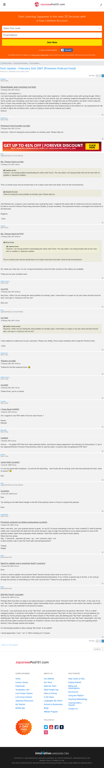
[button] (100, 4)
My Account (73, 692)
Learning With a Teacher (75, 704)
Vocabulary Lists (22, 690)
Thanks (4, 361)
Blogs (46, 708)
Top (102, 114)
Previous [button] (97, 75)
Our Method (49, 679)
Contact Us (73, 709)
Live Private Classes (24, 693)
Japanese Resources (24, 701)
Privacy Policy (44, 55)
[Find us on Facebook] (56, 727)
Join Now (52, 42)
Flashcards (20, 686)
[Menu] (4, 4)
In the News (49, 697)
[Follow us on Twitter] (46, 727)
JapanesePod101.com (81, 758)
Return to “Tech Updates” (10, 645)
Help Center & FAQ (76, 679)
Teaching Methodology (77, 699)
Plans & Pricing (50, 693)
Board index (7, 63)
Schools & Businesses (53, 704)
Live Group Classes (23, 697)
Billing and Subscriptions (74, 687)
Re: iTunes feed (8, 162)
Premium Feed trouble (11, 126)
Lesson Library (21, 682)
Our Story (48, 682)
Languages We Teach (53, 701)
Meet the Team (50, 686)
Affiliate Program (51, 712)
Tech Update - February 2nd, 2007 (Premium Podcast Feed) (38, 68)
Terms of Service (79, 763)
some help (6, 462)
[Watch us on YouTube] (51, 727)
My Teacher (20, 704)
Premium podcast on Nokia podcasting (19, 522)
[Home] (49, 6)
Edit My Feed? (7, 594)
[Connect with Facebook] (67, 50)
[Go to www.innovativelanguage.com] (52, 752)
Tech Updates (34, 63)
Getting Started (74, 682)
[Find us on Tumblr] (62, 727)
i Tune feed (6, 409)
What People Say (51, 690)
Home (17, 679)
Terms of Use (36, 55)
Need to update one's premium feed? (18, 563)
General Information (21, 63)
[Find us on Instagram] (46, 732)
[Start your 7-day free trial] (23, 727)
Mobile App (20, 708)
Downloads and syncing (14, 87)
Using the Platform (76, 695)
